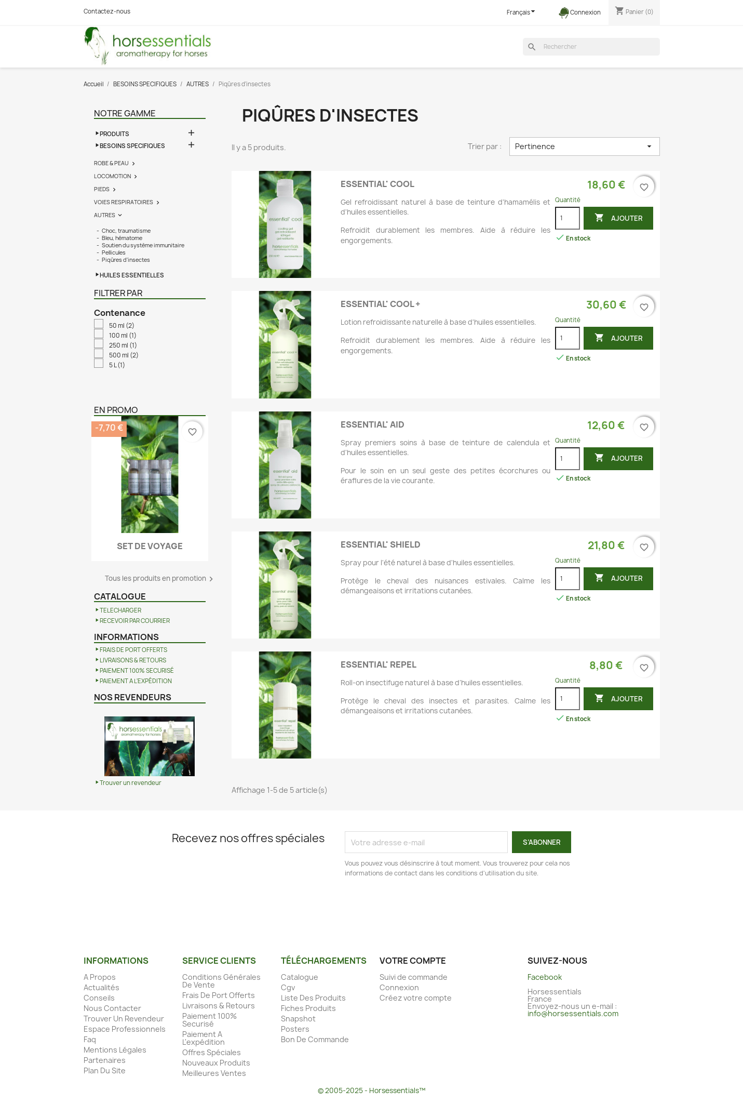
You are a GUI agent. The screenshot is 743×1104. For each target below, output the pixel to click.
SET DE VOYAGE (150, 546)
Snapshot (298, 1018)
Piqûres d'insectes (126, 259)
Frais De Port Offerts (218, 995)
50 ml (121, 325)
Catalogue (299, 977)
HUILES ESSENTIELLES (132, 275)
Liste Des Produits (313, 998)
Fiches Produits (308, 1008)
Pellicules (114, 252)
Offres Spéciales (211, 1052)
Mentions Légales (115, 1050)
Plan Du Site (105, 1070)
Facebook (545, 977)
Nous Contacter (112, 1008)
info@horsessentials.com (573, 1013)
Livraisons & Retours (218, 1005)
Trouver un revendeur (130, 783)
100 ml (123, 335)
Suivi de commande (414, 977)
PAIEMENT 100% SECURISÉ (137, 671)
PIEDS (102, 189)
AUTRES (104, 215)
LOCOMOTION (112, 176)
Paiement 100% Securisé (209, 1020)
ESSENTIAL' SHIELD (381, 544)
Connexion (399, 987)
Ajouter (618, 218)
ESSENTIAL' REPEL (378, 664)
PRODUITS (114, 134)
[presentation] (431, 907)
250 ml (123, 345)
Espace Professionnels (125, 1029)
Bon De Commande (315, 1039)
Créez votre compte (416, 998)
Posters (295, 1029)
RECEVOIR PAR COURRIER (135, 621)
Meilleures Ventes (214, 1073)
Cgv (288, 987)
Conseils (99, 998)
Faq (90, 1039)
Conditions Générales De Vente (221, 981)
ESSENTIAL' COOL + (381, 304)
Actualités (101, 987)
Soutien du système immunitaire (143, 245)
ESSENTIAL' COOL (377, 184)
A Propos (100, 977)
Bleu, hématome (122, 238)
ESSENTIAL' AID (372, 424)
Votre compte (413, 960)
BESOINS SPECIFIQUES (132, 146)
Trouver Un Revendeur (124, 1018)
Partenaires (105, 1060)
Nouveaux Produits (216, 1063)
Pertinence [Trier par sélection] (584, 146)
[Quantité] (567, 218)
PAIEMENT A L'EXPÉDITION (136, 681)
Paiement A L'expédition (203, 1038)
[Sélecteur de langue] (522, 13)
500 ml (124, 355)
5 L (117, 365)
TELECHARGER (120, 610)
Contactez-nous (107, 11)
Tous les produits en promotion (160, 579)
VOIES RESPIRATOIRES (123, 202)
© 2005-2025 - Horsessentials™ (371, 1090)
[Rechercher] (591, 47)
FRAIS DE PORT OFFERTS (133, 650)
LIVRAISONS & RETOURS (133, 660)
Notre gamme (125, 113)
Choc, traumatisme (126, 230)
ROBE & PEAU (111, 163)
